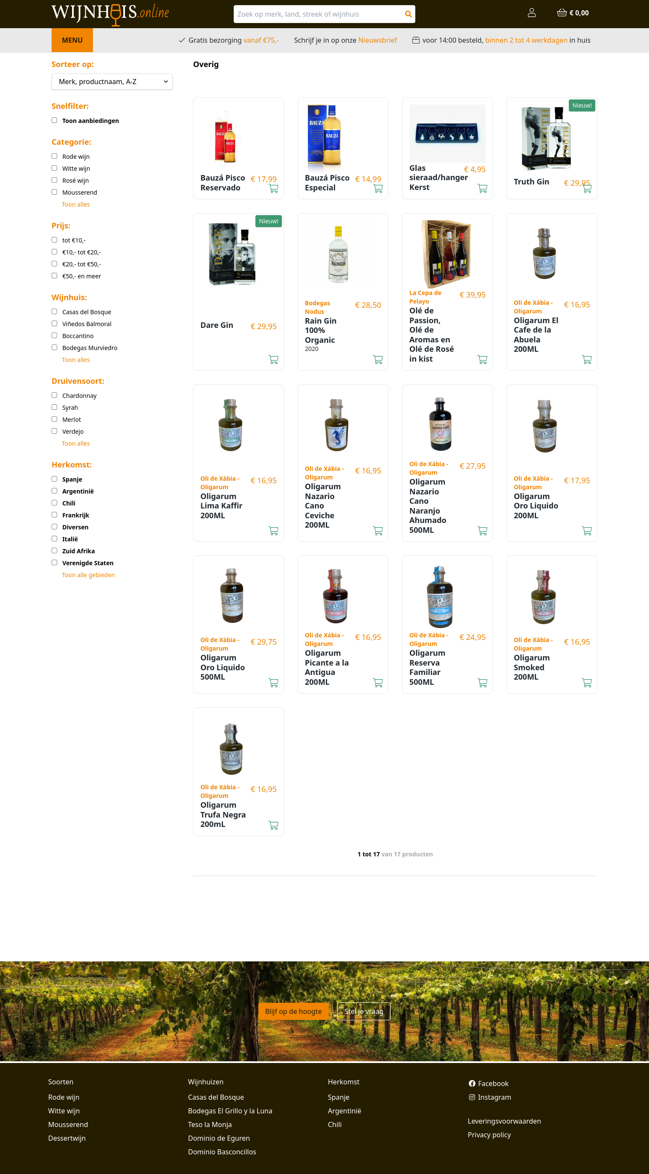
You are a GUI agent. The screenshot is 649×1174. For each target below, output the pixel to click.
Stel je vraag (364, 1011)
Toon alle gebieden (88, 575)
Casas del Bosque (216, 1097)
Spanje (339, 1097)
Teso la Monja (210, 1124)
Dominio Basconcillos (222, 1151)
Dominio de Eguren (219, 1138)
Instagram (489, 1097)
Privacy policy (489, 1134)
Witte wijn (64, 1111)
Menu (72, 40)
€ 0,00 (572, 13)
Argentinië (344, 1111)
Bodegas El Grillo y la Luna (230, 1111)
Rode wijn (63, 1097)
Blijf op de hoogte (293, 1011)
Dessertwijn (67, 1138)
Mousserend (68, 1124)
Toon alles (76, 204)
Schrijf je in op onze (345, 40)
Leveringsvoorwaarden (504, 1121)
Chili (335, 1124)
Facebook (488, 1083)
